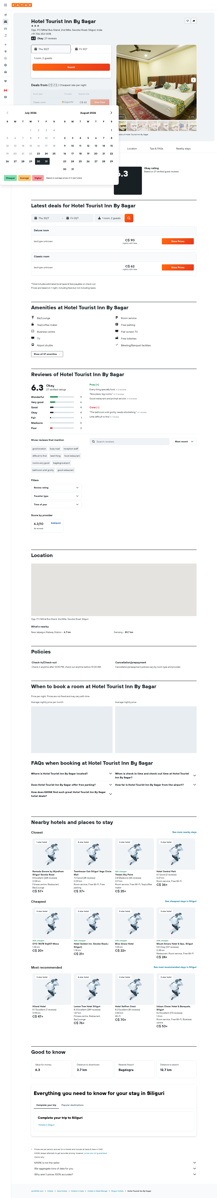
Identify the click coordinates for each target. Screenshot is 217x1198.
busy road (55, 448)
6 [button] (64, 87)
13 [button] (64, 94)
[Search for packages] (5, 35)
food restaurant (72, 455)
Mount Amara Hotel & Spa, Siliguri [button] (175, 943)
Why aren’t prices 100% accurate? (116, 1174)
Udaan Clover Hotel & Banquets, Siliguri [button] (174, 1008)
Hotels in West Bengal (98, 1191)
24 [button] (95, 102)
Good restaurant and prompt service (113, 398)
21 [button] (72, 102)
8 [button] (80, 87)
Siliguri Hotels (118, 1191)
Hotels (51, 1191)
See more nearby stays (185, 832)
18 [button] (103, 94)
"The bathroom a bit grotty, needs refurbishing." (118, 412)
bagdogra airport (62, 462)
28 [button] (72, 110)
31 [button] (95, 110)
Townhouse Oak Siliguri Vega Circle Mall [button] (93, 873)
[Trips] (5, 81)
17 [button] (95, 94)
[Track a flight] (5, 58)
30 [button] (87, 110)
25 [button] (103, 102)
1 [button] (79, 79)
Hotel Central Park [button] (166, 871)
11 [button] (103, 87)
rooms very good (41, 462)
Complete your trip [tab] (47, 1105)
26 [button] (56, 110)
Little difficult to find (104, 416)
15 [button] (80, 94)
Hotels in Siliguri (47, 1124)
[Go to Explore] (5, 51)
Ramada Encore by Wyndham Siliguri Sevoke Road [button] (48, 873)
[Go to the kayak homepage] (22, 5)
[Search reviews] (132, 441)
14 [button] (72, 94)
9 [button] (87, 87)
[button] (5, 5)
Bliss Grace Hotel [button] (124, 943)
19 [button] (56, 102)
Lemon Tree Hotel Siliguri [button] (87, 1006)
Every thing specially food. (108, 389)
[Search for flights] (5, 15)
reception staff (71, 448)
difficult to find (40, 455)
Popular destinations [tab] (73, 1105)
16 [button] (87, 94)
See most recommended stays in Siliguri (175, 967)
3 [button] (95, 79)
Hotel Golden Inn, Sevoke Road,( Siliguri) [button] (91, 945)
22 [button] (79, 102)
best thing (56, 455)
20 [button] (64, 102)
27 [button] (64, 110)
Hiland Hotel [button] (39, 1006)
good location (39, 448)
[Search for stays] (5, 21)
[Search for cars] (5, 28)
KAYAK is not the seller (116, 1163)
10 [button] (95, 87)
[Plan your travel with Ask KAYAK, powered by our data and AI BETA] (5, 44)
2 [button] (87, 79)
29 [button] (79, 110)
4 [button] (103, 79)
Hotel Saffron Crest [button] (125, 1006)
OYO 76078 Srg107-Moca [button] (46, 943)
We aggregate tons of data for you (116, 1168)
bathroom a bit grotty (43, 470)
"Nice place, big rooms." (107, 394)
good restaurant (66, 470)
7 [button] (72, 87)
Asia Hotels (62, 1191)
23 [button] (87, 102)
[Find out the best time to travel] (5, 65)
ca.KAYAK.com (37, 1191)
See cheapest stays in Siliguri (181, 901)
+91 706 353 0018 (41, 33)
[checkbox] (47, 526)
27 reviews (51, 38)
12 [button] (56, 94)
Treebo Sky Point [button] (124, 874)
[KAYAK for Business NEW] (5, 72)
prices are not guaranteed (96, 1153)
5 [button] (56, 87)
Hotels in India (77, 1191)
